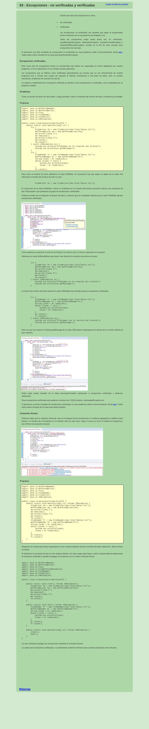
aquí (120, 52)
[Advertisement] (39, 31)
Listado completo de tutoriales (116, 4)
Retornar (25, 724)
